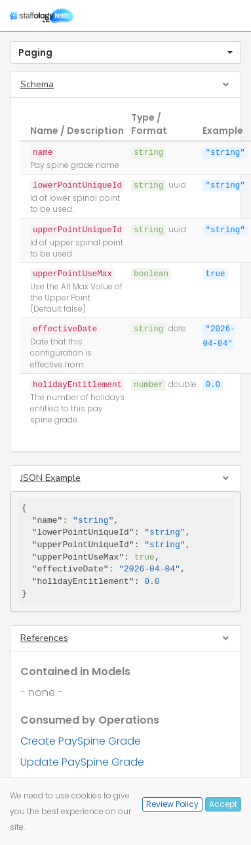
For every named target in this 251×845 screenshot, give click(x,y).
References (44, 638)
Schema (37, 84)
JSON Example (50, 478)
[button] (125, 52)
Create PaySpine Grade (80, 741)
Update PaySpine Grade (82, 762)
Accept (223, 804)
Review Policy (172, 804)
